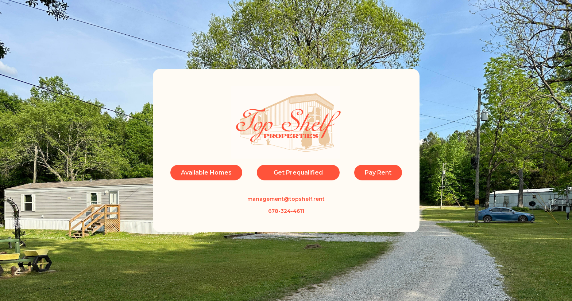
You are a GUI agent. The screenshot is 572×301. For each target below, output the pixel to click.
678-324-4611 (286, 211)
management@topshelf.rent (286, 199)
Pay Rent (378, 172)
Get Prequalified (298, 172)
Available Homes (206, 172)
